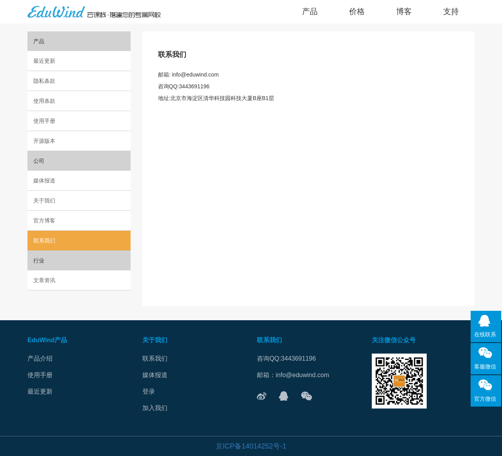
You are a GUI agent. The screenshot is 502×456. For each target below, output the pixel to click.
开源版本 (44, 141)
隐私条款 (44, 81)
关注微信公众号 (394, 340)
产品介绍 (40, 358)
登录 (148, 391)
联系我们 (44, 240)
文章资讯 (44, 280)
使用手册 (44, 121)
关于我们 (44, 200)
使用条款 (44, 101)
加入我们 (154, 408)
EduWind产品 (47, 340)
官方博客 (44, 220)
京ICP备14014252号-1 (251, 446)
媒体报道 (44, 180)
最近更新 (44, 61)
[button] (451, 11)
